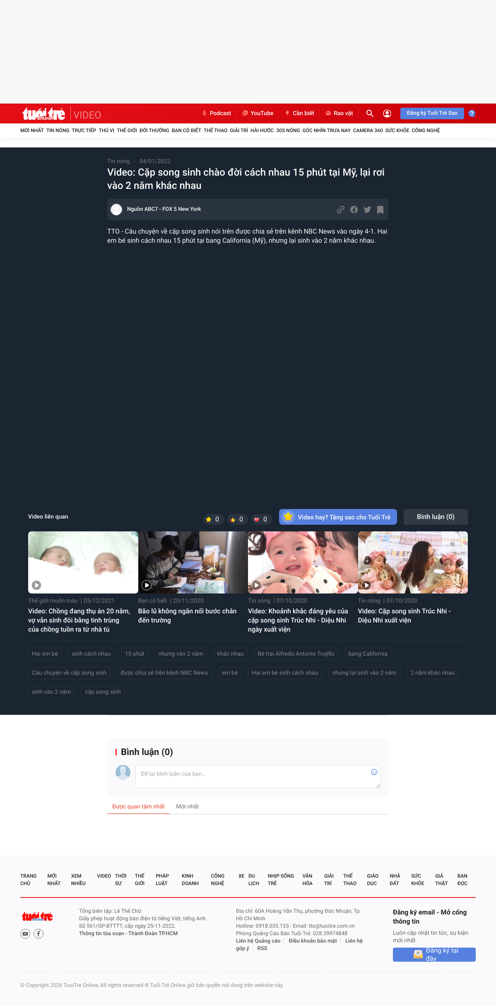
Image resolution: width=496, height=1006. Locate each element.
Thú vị (106, 130)
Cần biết (299, 113)
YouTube (257, 113)
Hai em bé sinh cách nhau (285, 673)
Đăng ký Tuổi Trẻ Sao (432, 113)
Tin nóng (58, 130)
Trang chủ (28, 879)
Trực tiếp (84, 130)
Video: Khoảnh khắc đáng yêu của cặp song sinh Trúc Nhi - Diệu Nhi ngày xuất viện (298, 620)
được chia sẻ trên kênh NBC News (164, 673)
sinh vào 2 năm (51, 692)
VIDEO (87, 115)
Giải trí (239, 130)
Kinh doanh (190, 879)
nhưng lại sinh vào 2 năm (364, 673)
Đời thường (154, 130)
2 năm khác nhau (433, 673)
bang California (368, 654)
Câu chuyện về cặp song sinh (69, 673)
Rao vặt (339, 113)
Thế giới (127, 130)
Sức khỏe (397, 130)
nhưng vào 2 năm (181, 654)
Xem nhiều (78, 879)
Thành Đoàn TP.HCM (153, 934)
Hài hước (262, 130)
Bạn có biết (186, 130)
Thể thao (215, 130)
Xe (241, 876)
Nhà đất (395, 879)
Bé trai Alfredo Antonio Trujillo (296, 654)
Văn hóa (307, 879)
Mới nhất (32, 130)
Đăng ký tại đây (442, 955)
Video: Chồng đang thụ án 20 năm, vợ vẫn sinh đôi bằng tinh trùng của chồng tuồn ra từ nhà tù (79, 620)
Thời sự (121, 879)
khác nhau (230, 654)
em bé (230, 673)
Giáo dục (373, 879)
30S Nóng (288, 130)
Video (104, 876)
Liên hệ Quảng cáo (258, 941)
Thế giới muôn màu (53, 601)
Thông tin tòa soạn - (103, 934)
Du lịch (253, 879)
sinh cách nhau (91, 654)
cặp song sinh (103, 692)
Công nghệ (426, 130)
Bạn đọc (462, 879)
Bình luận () (436, 517)
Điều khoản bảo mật (313, 941)
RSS (262, 949)
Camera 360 (368, 130)
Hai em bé (45, 654)
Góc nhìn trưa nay (327, 130)
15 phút (134, 654)
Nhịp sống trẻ (281, 879)
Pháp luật (162, 879)
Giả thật (441, 879)
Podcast (216, 113)
